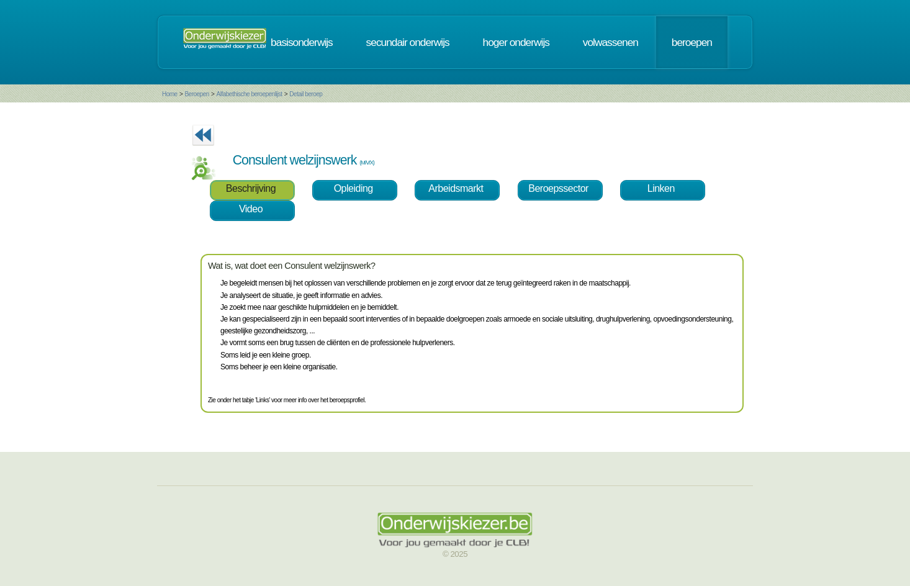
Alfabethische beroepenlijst (249, 94)
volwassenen (610, 42)
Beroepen (196, 94)
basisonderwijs (302, 42)
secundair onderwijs (407, 42)
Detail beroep (305, 94)
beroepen (692, 42)
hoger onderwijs (516, 42)
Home (170, 94)
